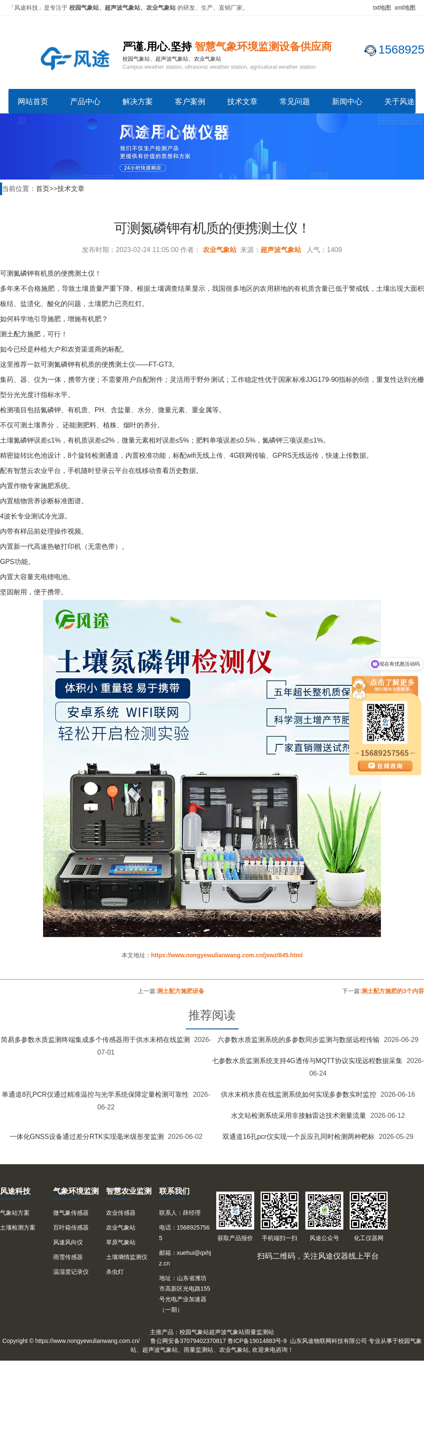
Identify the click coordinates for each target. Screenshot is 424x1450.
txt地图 (382, 7)
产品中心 (85, 101)
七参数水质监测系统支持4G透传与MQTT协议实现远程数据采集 (307, 1060)
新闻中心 (347, 101)
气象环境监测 (76, 1191)
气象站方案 (15, 1212)
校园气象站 (194, 1332)
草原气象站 (121, 1242)
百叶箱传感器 (71, 1227)
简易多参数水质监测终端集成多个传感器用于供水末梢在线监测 (95, 1039)
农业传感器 (121, 1212)
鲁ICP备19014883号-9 (257, 1340)
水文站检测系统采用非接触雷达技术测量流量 (298, 1115)
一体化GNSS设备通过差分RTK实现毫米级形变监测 (87, 1136)
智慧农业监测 (129, 1191)
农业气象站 (219, 249)
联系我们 (174, 1191)
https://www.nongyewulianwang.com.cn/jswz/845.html (227, 955)
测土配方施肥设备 (180, 991)
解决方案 (137, 101)
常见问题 (295, 101)
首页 (42, 188)
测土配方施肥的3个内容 (392, 991)
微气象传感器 (71, 1212)
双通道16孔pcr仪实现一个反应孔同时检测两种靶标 (299, 1136)
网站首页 (33, 101)
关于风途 (399, 101)
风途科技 (15, 1191)
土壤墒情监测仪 (126, 1257)
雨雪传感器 (68, 1257)
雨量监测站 (259, 1332)
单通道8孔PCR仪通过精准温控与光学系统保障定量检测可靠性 (95, 1094)
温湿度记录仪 (71, 1271)
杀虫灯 (115, 1271)
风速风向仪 (68, 1242)
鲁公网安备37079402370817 (188, 1340)
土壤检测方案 (17, 1227)
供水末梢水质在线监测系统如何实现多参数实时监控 (298, 1094)
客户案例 (190, 101)
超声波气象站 (281, 249)
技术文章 (242, 101)
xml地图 (405, 7)
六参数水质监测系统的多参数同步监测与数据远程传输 (298, 1039)
